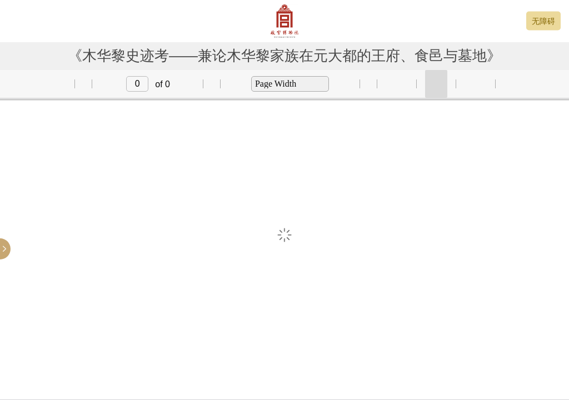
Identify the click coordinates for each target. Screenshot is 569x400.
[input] (137, 84)
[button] (54, 84)
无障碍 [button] (543, 21)
